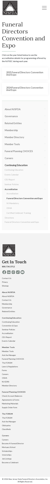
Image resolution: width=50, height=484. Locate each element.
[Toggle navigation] (44, 8)
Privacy (5, 282)
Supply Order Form (9, 407)
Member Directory (14, 137)
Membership (11, 130)
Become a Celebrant (10, 462)
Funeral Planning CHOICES (19, 151)
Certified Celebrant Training (19, 213)
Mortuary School (8, 447)
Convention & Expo (10, 326)
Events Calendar (12, 174)
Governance (11, 116)
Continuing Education (16, 165)
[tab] (25, 73)
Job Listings (7, 459)
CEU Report (10, 179)
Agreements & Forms (10, 400)
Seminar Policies (12, 184)
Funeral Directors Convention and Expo (25, 198)
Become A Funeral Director (13, 443)
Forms (4, 370)
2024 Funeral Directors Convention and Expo (24, 88)
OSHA (9, 208)
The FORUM (7, 363)
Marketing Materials (10, 403)
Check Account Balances (12, 396)
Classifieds (6, 429)
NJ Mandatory (13, 203)
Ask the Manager (9, 355)
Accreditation (11, 189)
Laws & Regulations (10, 366)
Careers (9, 158)
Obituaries (6, 425)
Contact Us (6, 278)
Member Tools (12, 144)
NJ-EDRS (5, 382)
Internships (6, 455)
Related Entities (13, 123)
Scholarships (7, 451)
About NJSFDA (13, 109)
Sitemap (5, 286)
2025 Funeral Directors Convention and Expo (24, 73)
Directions (9, 218)
